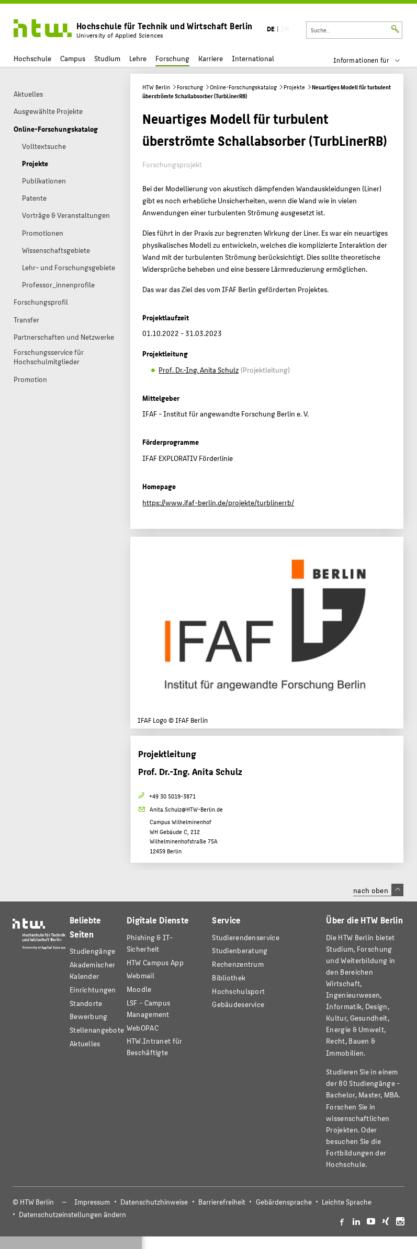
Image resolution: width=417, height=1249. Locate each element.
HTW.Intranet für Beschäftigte (155, 1046)
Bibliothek (228, 977)
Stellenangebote (97, 1029)
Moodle (139, 989)
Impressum (92, 1201)
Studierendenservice (245, 937)
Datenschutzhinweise (154, 1201)
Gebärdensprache (284, 1201)
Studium (107, 58)
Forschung (172, 58)
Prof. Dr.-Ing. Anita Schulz (199, 369)
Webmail (140, 975)
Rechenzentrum (238, 963)
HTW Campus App (155, 962)
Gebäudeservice (238, 1004)
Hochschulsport (238, 991)
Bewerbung (89, 1016)
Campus (72, 58)
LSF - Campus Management (149, 1008)
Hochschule (32, 58)
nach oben (378, 890)
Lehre (137, 58)
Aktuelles (85, 1043)
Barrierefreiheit (221, 1201)
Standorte (86, 1003)
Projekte (294, 87)
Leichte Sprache (346, 1201)
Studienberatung (239, 950)
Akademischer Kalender (93, 970)
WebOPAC (143, 1027)
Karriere (210, 58)
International (253, 58)
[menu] (373, 60)
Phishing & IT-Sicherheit (150, 943)
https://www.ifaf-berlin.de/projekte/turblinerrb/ (218, 502)
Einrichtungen (93, 989)
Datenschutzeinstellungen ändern (72, 1214)
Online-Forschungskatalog (243, 87)
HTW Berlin (156, 87)
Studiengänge (93, 950)
